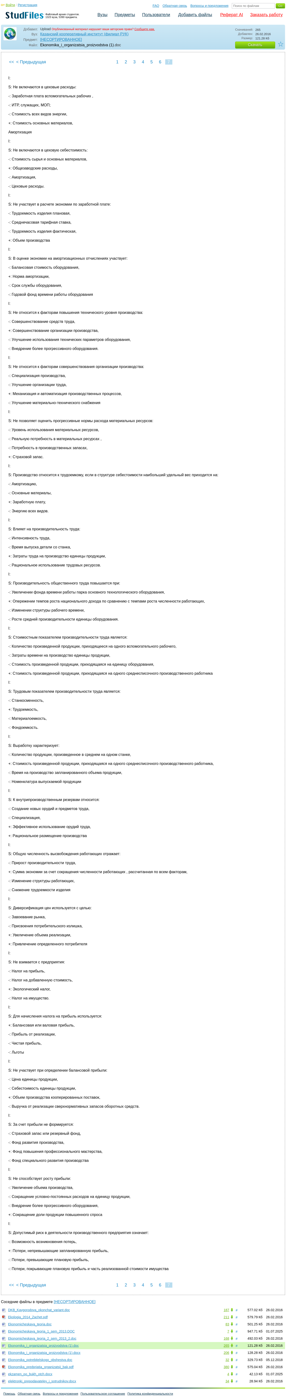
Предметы (125, 14)
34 (227, 1381)
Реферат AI (231, 14)
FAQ (156, 6)
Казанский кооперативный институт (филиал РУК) (84, 34)
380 (226, 1367)
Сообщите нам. (144, 29)
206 (226, 1353)
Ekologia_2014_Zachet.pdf (28, 1317)
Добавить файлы (195, 14)
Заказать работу (266, 14)
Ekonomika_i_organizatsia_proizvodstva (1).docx (44, 1353)
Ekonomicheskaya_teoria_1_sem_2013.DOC (41, 1331)
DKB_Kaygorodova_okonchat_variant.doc (39, 1310)
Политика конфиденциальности (150, 1393)
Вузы (102, 14)
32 (227, 1360)
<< (11, 62)
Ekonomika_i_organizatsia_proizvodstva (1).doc (43, 1345)
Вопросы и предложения (209, 6)
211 (226, 1317)
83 (227, 1324)
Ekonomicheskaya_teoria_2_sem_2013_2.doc (42, 1338)
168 (226, 1338)
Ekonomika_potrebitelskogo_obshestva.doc (40, 1360)
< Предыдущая (31, 62)
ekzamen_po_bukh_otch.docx (30, 1374)
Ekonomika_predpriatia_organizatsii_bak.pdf (41, 1367)
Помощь (9, 1393)
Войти (10, 5)
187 (226, 1310)
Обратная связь (175, 6)
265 (226, 1345)
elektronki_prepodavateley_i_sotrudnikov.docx (42, 1381)
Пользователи (156, 14)
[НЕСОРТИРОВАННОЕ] (61, 40)
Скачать (255, 45)
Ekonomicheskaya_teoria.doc (30, 1324)
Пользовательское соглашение (103, 1393)
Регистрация (27, 5)
